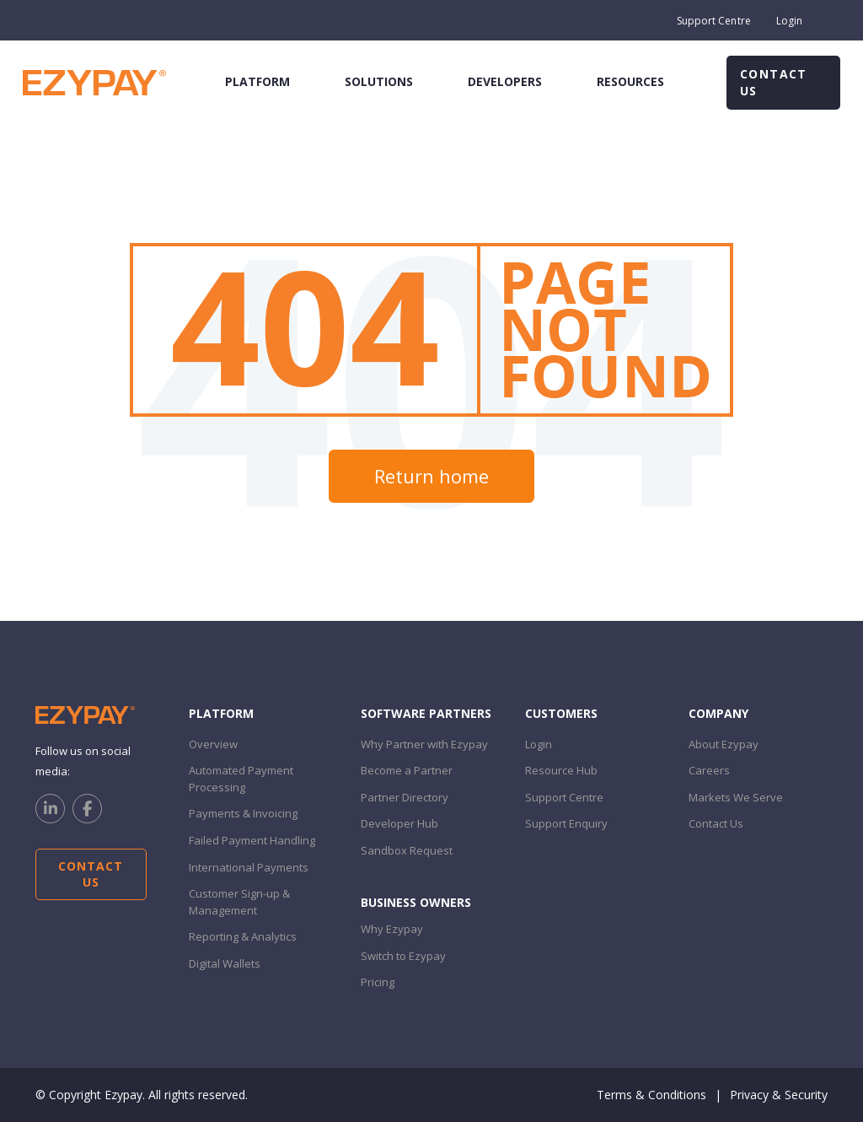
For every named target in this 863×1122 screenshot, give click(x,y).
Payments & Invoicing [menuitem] (243, 813)
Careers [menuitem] (709, 770)
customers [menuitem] (561, 713)
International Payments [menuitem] (248, 867)
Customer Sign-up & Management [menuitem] (239, 902)
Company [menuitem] (718, 713)
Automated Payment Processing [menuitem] (241, 779)
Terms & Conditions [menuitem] (651, 1095)
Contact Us (773, 82)
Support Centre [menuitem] (714, 20)
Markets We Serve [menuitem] (736, 797)
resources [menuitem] (630, 81)
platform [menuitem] (257, 81)
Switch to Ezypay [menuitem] (403, 955)
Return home (431, 475)
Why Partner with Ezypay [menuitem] (424, 744)
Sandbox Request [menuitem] (407, 850)
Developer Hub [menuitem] (399, 823)
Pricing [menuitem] (377, 982)
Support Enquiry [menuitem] (566, 823)
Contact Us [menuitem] (716, 823)
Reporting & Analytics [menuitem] (243, 936)
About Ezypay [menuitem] (723, 744)
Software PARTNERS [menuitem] (426, 713)
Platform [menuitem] (221, 713)
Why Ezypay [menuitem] (392, 928)
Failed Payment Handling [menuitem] (252, 840)
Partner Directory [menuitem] (404, 797)
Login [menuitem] (789, 20)
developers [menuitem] (505, 81)
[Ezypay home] (94, 81)
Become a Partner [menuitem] (407, 770)
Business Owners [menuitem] (416, 902)
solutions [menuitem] (379, 81)
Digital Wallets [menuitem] (224, 963)
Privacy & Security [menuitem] (779, 1095)
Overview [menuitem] (213, 744)
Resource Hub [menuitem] (561, 770)
